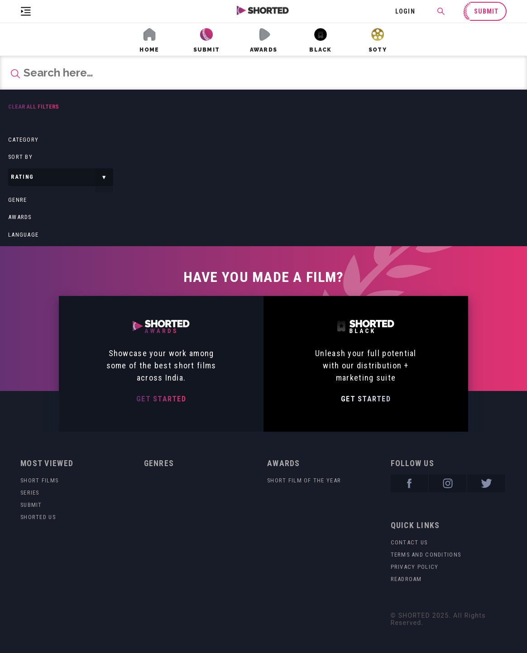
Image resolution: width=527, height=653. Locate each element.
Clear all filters (33, 106)
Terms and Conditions (426, 554)
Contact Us (409, 542)
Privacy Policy (415, 566)
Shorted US (38, 517)
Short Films (39, 480)
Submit (31, 504)
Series (29, 492)
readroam (406, 579)
